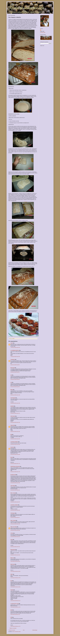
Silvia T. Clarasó (13, 520)
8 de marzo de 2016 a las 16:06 (15, 444)
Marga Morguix (13, 549)
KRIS (11, 617)
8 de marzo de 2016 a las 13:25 (15, 431)
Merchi (12, 457)
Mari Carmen (13, 367)
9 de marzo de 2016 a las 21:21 (15, 536)
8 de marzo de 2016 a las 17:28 (15, 471)
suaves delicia (13, 485)
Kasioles (12, 589)
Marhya (12, 389)
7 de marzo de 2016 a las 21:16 (15, 347)
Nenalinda (12, 406)
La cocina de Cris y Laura (15, 603)
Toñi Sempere (13, 513)
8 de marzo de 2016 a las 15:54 (15, 438)
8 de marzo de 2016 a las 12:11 (15, 413)
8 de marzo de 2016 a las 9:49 (15, 379)
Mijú (11, 434)
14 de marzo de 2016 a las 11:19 (15, 600)
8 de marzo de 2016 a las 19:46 (15, 482)
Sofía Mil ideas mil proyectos (15, 466)
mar (11, 382)
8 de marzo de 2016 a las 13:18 (15, 422)
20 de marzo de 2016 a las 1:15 (15, 614)
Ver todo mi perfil (42, 32)
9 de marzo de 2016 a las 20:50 (15, 530)
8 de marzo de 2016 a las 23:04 (15, 510)
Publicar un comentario (13, 628)
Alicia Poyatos (13, 416)
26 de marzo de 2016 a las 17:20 (15, 626)
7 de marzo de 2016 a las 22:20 (15, 356)
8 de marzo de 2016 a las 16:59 (15, 454)
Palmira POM (13, 425)
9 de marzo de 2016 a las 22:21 (15, 546)
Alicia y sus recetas (14, 526)
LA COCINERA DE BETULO (15, 350)
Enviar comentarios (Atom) (16, 631)
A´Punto (12, 533)
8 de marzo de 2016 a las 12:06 (15, 403)
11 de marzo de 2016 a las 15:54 (15, 571)
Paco (11, 580)
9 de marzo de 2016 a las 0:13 (15, 517)
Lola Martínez (13, 359)
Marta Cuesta (13, 564)
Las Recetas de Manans (14, 441)
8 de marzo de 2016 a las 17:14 (15, 463)
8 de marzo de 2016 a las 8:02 (15, 364)
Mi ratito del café (13, 474)
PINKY (12, 574)
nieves (12, 539)
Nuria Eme (12, 447)
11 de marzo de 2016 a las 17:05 (15, 577)
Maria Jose (12, 557)
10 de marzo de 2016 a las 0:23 (15, 561)
